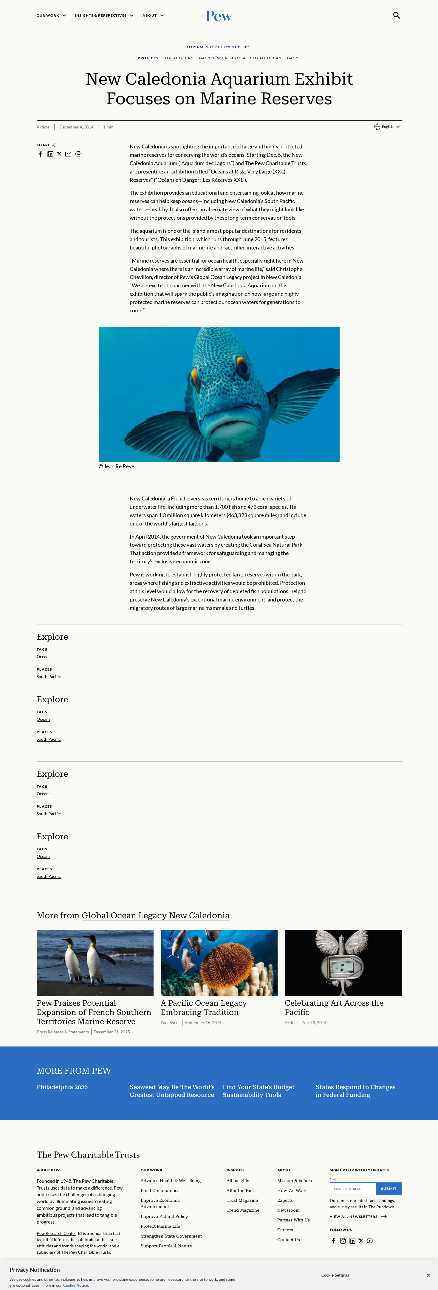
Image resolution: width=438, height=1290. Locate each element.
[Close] (428, 1282)
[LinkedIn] (352, 1240)
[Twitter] (361, 1241)
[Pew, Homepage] (219, 15)
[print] (78, 154)
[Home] (88, 1154)
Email (334, 1179)
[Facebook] (333, 1240)
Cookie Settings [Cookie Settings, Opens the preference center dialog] (335, 1282)
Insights (236, 1170)
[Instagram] (342, 1240)
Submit (389, 1188)
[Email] (353, 1188)
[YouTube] (369, 1240)
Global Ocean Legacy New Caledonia (156, 915)
